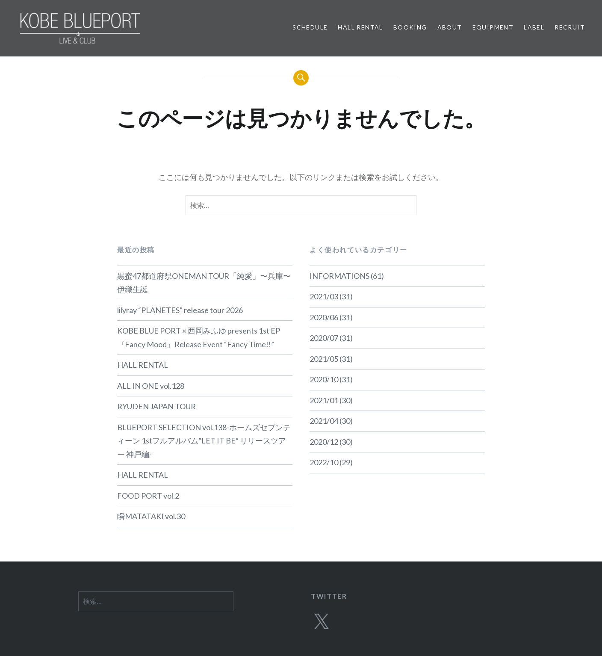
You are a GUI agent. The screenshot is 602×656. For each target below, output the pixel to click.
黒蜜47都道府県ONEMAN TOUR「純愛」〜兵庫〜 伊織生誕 (204, 282)
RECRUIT (570, 27)
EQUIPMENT (493, 27)
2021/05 (324, 358)
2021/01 (324, 400)
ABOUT (449, 27)
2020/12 (324, 441)
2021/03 (324, 296)
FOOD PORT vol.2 (148, 495)
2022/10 (324, 462)
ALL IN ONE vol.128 (150, 385)
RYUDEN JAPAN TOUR (156, 406)
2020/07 (324, 338)
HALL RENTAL (360, 27)
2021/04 (324, 421)
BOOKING (410, 27)
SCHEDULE (310, 27)
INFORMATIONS (339, 276)
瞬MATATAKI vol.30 (151, 516)
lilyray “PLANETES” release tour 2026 (180, 310)
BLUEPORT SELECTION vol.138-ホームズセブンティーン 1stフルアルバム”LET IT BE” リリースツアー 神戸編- (204, 441)
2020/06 (324, 317)
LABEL (534, 27)
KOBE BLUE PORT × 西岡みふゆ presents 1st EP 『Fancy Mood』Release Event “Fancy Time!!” (198, 337)
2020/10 (324, 379)
